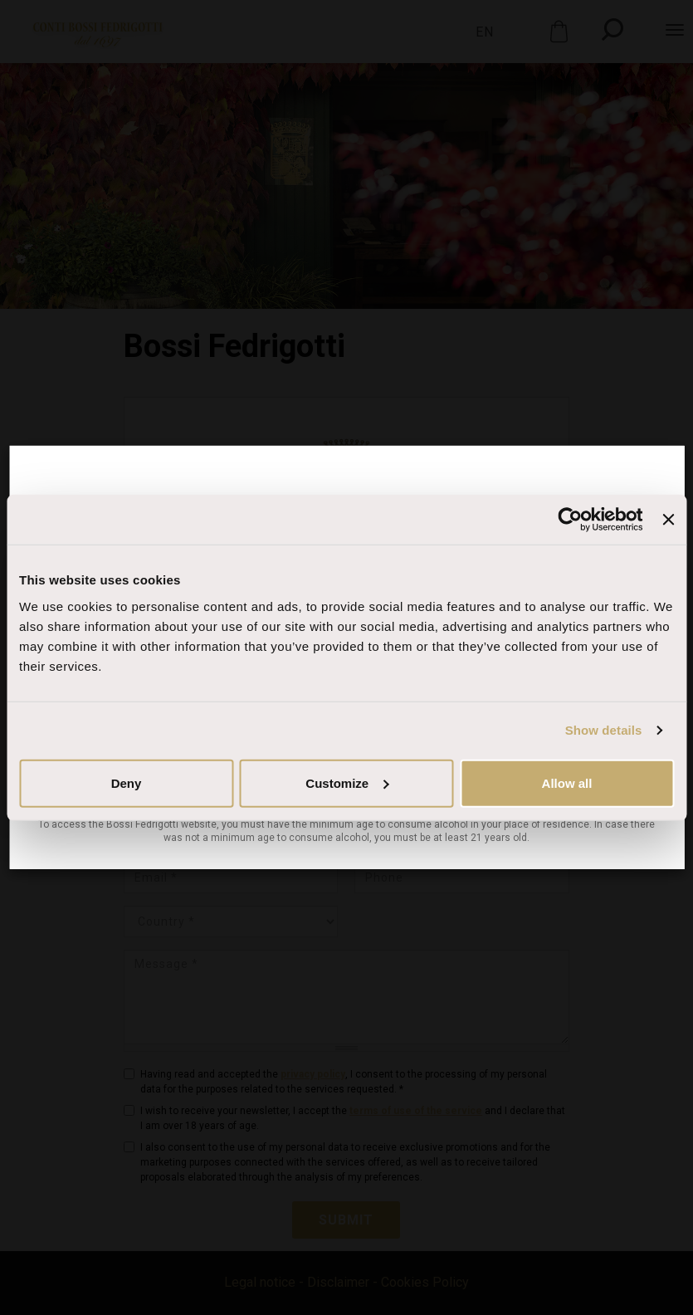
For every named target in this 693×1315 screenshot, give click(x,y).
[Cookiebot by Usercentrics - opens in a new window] (570, 519)
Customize (346, 782)
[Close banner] (668, 520)
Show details (603, 730)
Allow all (567, 782)
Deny (126, 782)
